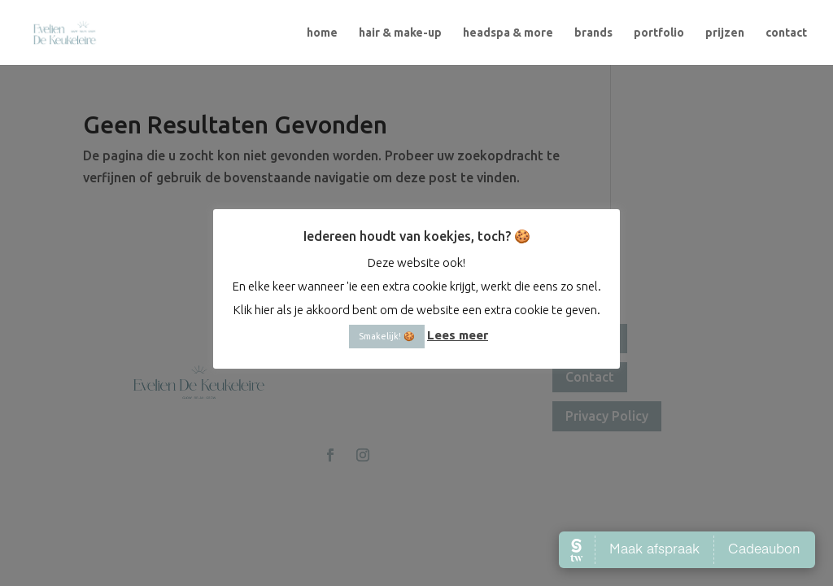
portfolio (659, 33)
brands (593, 33)
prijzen (724, 33)
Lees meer (457, 335)
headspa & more (508, 33)
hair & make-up (400, 33)
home (322, 33)
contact (786, 33)
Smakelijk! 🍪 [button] (387, 336)
